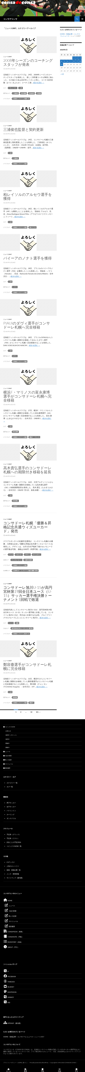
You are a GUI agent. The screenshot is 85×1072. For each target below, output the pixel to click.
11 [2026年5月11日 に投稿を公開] (61, 64)
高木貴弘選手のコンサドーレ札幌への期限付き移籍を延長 (27, 470)
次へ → (38, 712)
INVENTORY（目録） (13, 942)
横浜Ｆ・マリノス (34, 437)
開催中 (8, 743)
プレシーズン (12, 88)
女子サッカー (11, 807)
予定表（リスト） (13, 838)
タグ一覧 (10, 787)
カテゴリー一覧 (12, 783)
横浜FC (32, 702)
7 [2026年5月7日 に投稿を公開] (70, 61)
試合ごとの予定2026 (14, 842)
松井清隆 (23, 93)
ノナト (15, 287)
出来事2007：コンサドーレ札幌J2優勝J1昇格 (25, 570)
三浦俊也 (15, 93)
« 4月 (62, 74)
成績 (17, 623)
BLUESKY (8, 987)
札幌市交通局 (28, 560)
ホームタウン (36, 554)
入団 (21, 88)
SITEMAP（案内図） (12, 1023)
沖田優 (39, 93)
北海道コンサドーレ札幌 (20, 163)
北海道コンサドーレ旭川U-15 (21, 633)
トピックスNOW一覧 (14, 846)
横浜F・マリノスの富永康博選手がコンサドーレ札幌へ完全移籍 (27, 396)
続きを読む (38, 83)
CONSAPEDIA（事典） (13, 932)
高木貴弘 (15, 500)
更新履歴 (6, 768)
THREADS (9, 982)
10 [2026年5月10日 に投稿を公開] (80, 61)
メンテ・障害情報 (13, 874)
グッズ (11, 554)
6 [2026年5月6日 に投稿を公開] (67, 61)
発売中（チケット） (11, 735)
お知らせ (8, 731)
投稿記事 (69, 34)
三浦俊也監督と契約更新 (23, 129)
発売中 (8, 739)
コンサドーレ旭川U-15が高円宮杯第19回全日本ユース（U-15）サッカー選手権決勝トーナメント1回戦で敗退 (27, 593)
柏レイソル (33, 227)
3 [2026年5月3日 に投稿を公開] (80, 58)
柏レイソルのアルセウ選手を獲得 (27, 196)
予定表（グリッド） (14, 834)
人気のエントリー (13, 866)
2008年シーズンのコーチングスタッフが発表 (28, 62)
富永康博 (15, 431)
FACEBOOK (9, 976)
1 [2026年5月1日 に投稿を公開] (73, 58)
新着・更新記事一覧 (14, 870)
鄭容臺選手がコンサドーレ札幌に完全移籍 (27, 666)
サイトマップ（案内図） (15, 878)
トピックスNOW (9, 727)
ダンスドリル (11, 818)
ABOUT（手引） (11, 947)
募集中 (8, 747)
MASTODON (9, 992)
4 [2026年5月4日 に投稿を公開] (61, 61)
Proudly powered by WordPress (39, 1062)
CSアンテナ (11, 862)
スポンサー (19, 554)
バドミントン (11, 810)
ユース (11, 623)
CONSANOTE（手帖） (13, 937)
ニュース (6, 751)
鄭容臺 (15, 697)
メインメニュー (82, 19)
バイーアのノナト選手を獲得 (27, 258)
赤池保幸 (31, 93)
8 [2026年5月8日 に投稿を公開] (73, 61)
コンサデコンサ (10, 19)
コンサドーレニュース (25, 1037)
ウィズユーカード (17, 560)
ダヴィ (15, 356)
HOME (62, 34)
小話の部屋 (7, 756)
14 (31, 712)
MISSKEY (8, 997)
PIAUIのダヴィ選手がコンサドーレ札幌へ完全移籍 (26, 325)
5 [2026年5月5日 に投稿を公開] (64, 61)
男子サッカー (11, 803)
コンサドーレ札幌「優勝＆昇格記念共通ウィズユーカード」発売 (27, 527)
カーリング (10, 814)
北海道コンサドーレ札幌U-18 (21, 98)
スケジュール (8, 764)
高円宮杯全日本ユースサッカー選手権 (22, 628)
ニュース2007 (7, 56)
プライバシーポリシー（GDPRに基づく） (15, 1062)
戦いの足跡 (7, 760)
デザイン (27, 554)
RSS (6, 1002)
